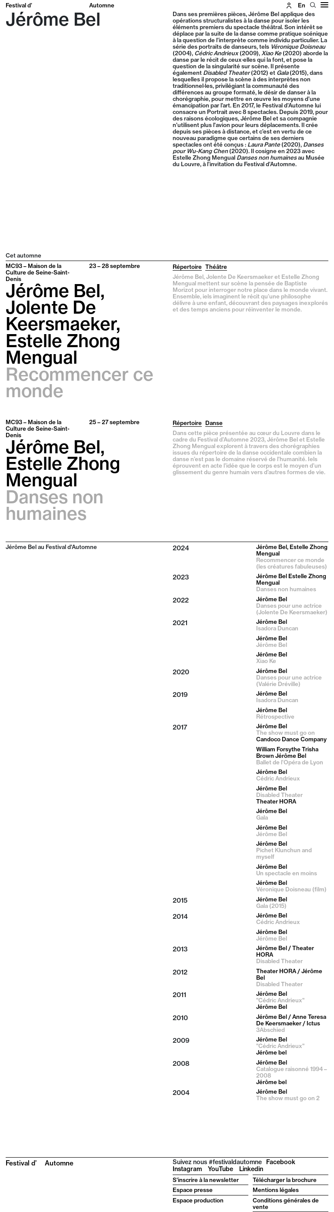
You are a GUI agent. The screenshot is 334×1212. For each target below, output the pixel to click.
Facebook (280, 1162)
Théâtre (216, 266)
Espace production (198, 1200)
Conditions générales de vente (286, 1203)
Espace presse (193, 1189)
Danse (214, 422)
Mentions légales (276, 1189)
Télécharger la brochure (285, 1179)
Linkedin (251, 1169)
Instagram (187, 1169)
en (301, 5)
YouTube (220, 1169)
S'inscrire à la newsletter (206, 1179)
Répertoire (187, 266)
